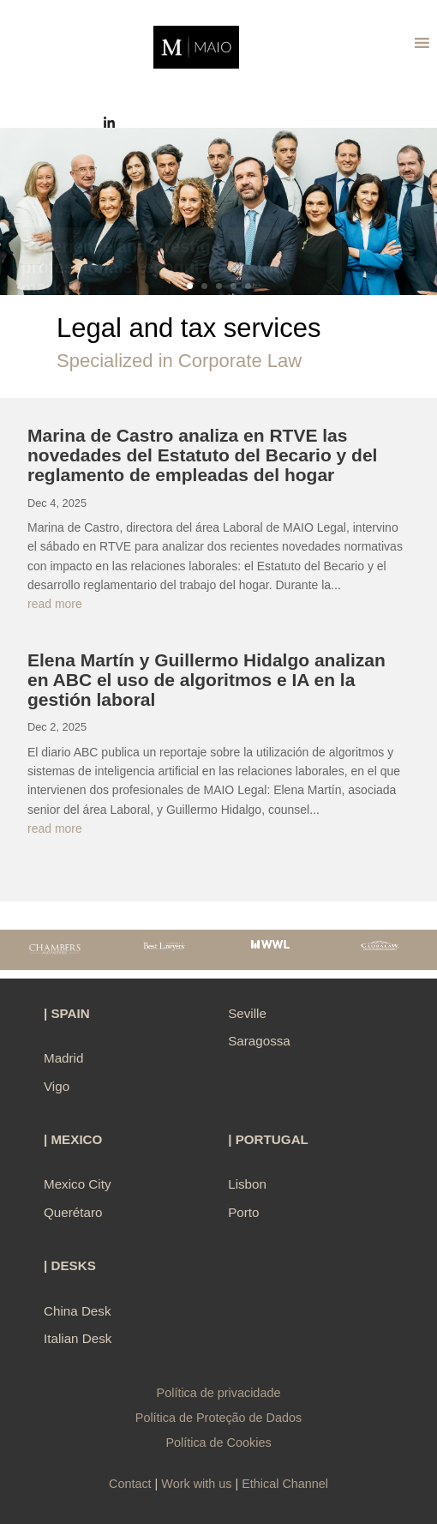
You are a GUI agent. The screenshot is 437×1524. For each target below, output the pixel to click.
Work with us (196, 1484)
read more (54, 604)
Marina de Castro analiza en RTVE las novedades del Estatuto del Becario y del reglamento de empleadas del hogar (202, 455)
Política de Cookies (218, 1442)
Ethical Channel (285, 1484)
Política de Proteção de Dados (218, 1418)
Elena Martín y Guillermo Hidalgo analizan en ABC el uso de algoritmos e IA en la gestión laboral (206, 679)
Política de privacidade (219, 1393)
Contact (130, 1484)
